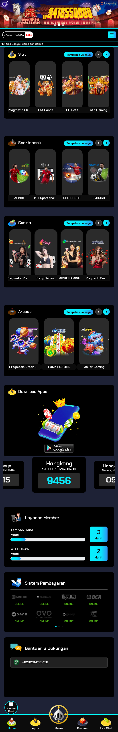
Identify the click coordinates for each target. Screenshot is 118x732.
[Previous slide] (98, 54)
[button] (56, 626)
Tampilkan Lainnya (78, 55)
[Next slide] (106, 54)
